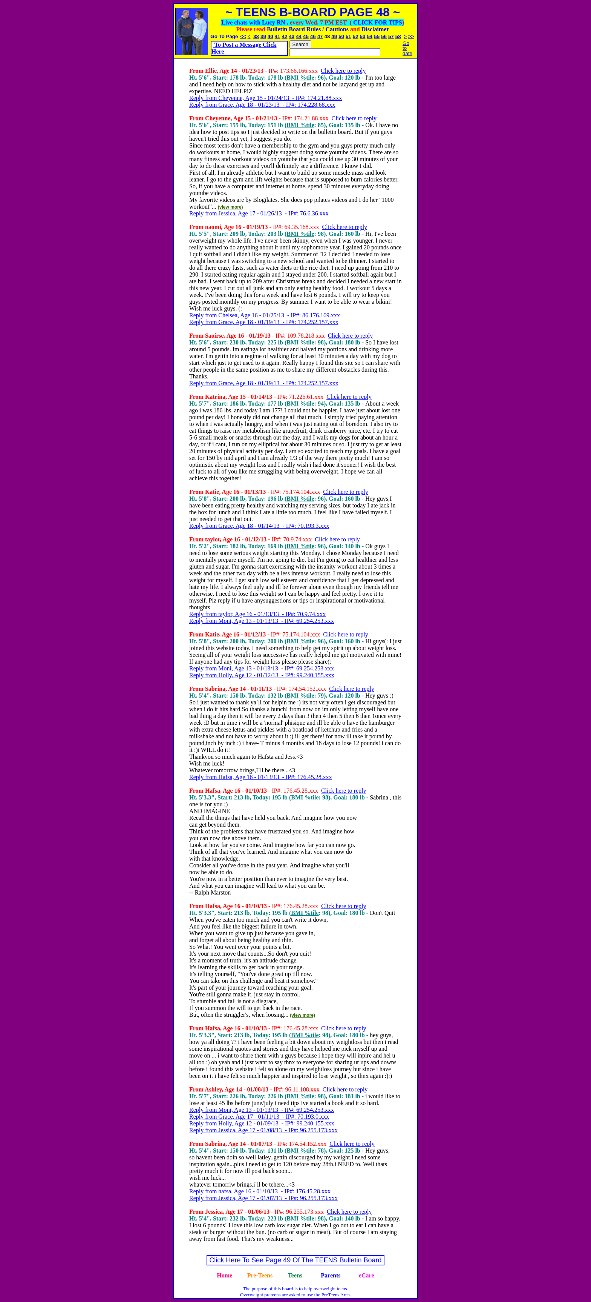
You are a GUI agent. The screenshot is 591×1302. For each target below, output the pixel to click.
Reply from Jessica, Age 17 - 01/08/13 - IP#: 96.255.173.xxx (263, 1130)
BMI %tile (300, 77)
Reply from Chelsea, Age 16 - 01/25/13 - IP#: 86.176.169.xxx (264, 315)
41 (277, 36)
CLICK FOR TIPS (377, 22)
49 (334, 36)
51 (348, 36)
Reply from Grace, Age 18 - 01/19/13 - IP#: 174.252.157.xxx (263, 322)
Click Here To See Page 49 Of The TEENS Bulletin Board (295, 1260)
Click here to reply (343, 71)
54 (369, 36)
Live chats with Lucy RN (254, 22)
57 (391, 36)
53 (363, 36)
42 (285, 36)
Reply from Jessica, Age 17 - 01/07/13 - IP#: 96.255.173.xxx (263, 1198)
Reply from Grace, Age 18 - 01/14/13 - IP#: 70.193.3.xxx (259, 526)
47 (320, 36)
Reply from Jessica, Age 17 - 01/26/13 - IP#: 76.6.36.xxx (259, 213)
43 (291, 36)
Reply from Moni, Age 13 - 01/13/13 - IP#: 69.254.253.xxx (261, 621)
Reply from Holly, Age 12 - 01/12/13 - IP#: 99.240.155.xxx (261, 675)
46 (313, 36)
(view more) (230, 207)
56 (384, 36)
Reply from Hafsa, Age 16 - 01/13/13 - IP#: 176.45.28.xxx (260, 777)
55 (377, 36)
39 (263, 36)
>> (411, 36)
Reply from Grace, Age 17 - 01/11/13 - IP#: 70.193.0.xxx (259, 1116)
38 (256, 36)
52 (355, 36)
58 (398, 36)
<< (243, 36)
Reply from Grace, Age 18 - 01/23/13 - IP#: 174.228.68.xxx (262, 104)
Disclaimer (375, 29)
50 (341, 36)
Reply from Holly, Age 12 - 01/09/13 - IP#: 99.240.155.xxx (261, 1123)
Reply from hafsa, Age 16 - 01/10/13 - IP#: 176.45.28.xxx (260, 1191)
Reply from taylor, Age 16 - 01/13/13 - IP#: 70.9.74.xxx (257, 614)
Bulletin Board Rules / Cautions (308, 29)
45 (306, 36)
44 (299, 36)
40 (270, 36)
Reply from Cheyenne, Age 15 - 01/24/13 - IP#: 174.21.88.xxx (265, 98)
